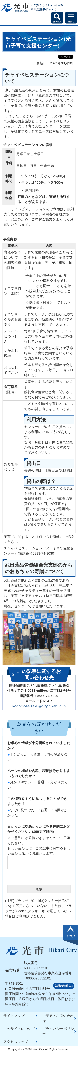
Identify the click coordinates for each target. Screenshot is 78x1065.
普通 (36, 754)
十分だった (17, 754)
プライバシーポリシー (58, 1031)
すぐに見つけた (21, 810)
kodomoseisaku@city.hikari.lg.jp (39, 706)
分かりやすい (19, 782)
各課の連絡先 (63, 985)
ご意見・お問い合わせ (58, 1018)
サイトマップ (14, 1016)
